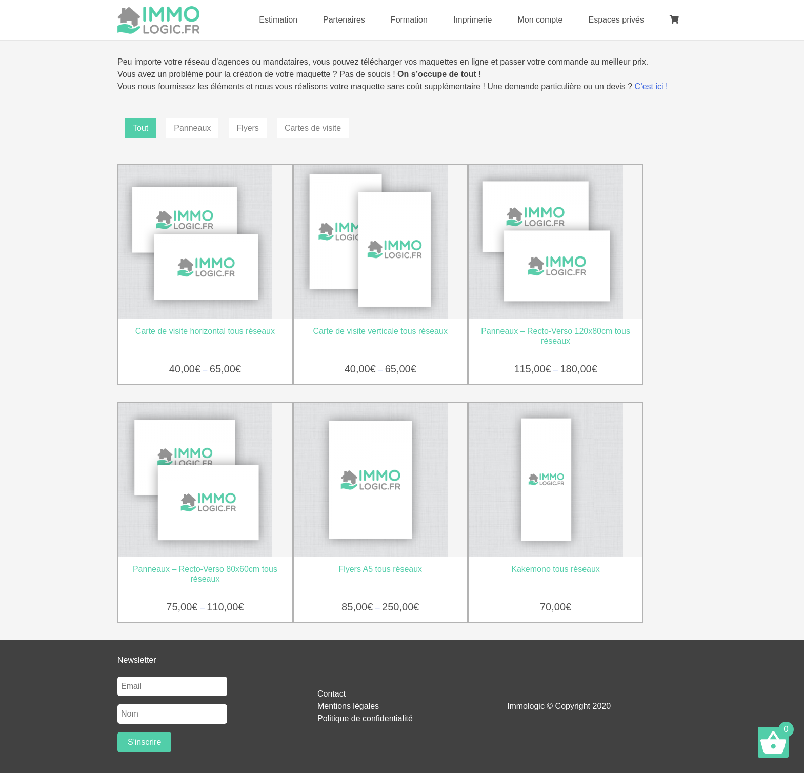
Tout (140, 128)
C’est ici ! (651, 86)
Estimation (278, 19)
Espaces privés (617, 19)
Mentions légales (348, 706)
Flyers (247, 128)
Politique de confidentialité (365, 718)
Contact (331, 693)
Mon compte (539, 19)
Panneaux (192, 128)
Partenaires (344, 19)
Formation (409, 19)
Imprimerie (472, 19)
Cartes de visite (313, 128)
